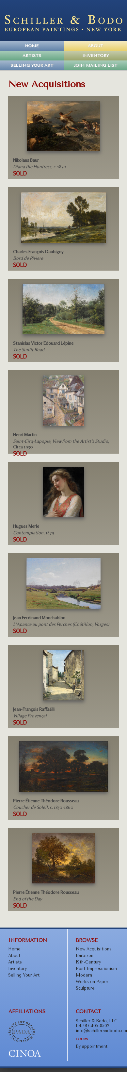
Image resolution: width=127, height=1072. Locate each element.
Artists (32, 55)
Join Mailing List (95, 65)
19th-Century (88, 962)
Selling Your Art (31, 65)
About (95, 45)
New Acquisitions (94, 948)
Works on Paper (92, 981)
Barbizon (84, 955)
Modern (84, 975)
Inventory (95, 55)
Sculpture (85, 988)
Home (32, 45)
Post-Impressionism (96, 968)
